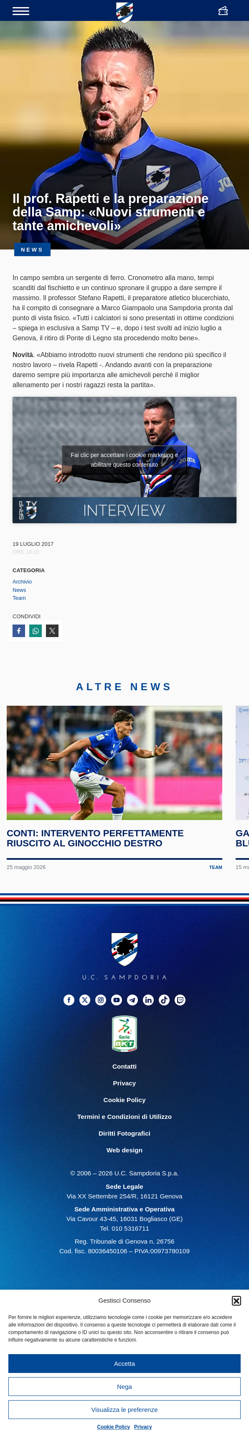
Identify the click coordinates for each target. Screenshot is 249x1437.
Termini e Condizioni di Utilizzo (124, 1117)
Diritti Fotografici (124, 1133)
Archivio (22, 581)
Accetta (124, 1363)
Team (19, 598)
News (19, 590)
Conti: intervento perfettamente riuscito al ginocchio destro (95, 838)
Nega (124, 1386)
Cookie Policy (113, 1427)
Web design (124, 1150)
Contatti (124, 1066)
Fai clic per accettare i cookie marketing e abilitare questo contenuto (124, 460)
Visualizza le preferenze (124, 1409)
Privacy (143, 1427)
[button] (236, 1300)
